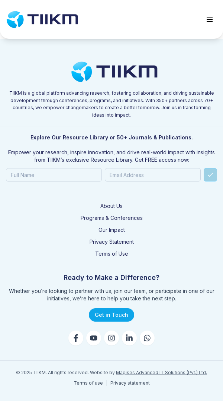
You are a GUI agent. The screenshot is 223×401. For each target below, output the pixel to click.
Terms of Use (111, 253)
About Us (111, 206)
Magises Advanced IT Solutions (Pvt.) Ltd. (161, 372)
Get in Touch (111, 315)
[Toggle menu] (209, 19)
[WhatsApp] (147, 338)
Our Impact (111, 230)
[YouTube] (93, 338)
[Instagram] (111, 338)
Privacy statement (130, 383)
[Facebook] (75, 338)
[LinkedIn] (129, 338)
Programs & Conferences (112, 218)
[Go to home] (42, 19)
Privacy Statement (112, 242)
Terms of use (88, 383)
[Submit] (210, 174)
